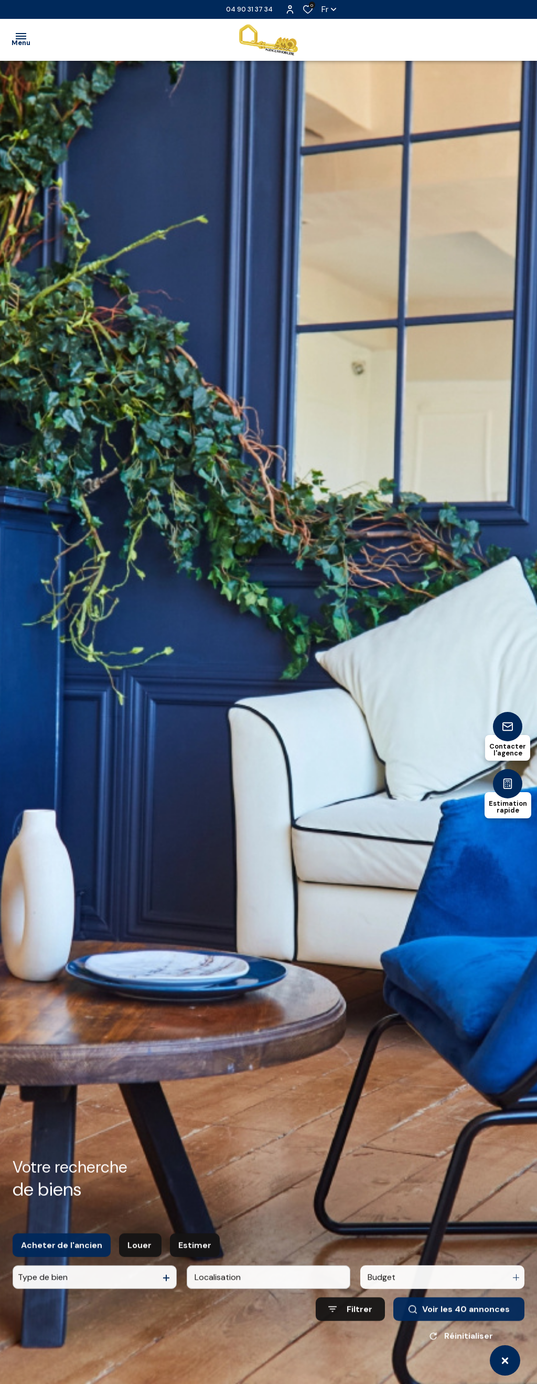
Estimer (194, 1258)
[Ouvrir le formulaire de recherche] (350, 1323)
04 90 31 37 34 (249, 9)
